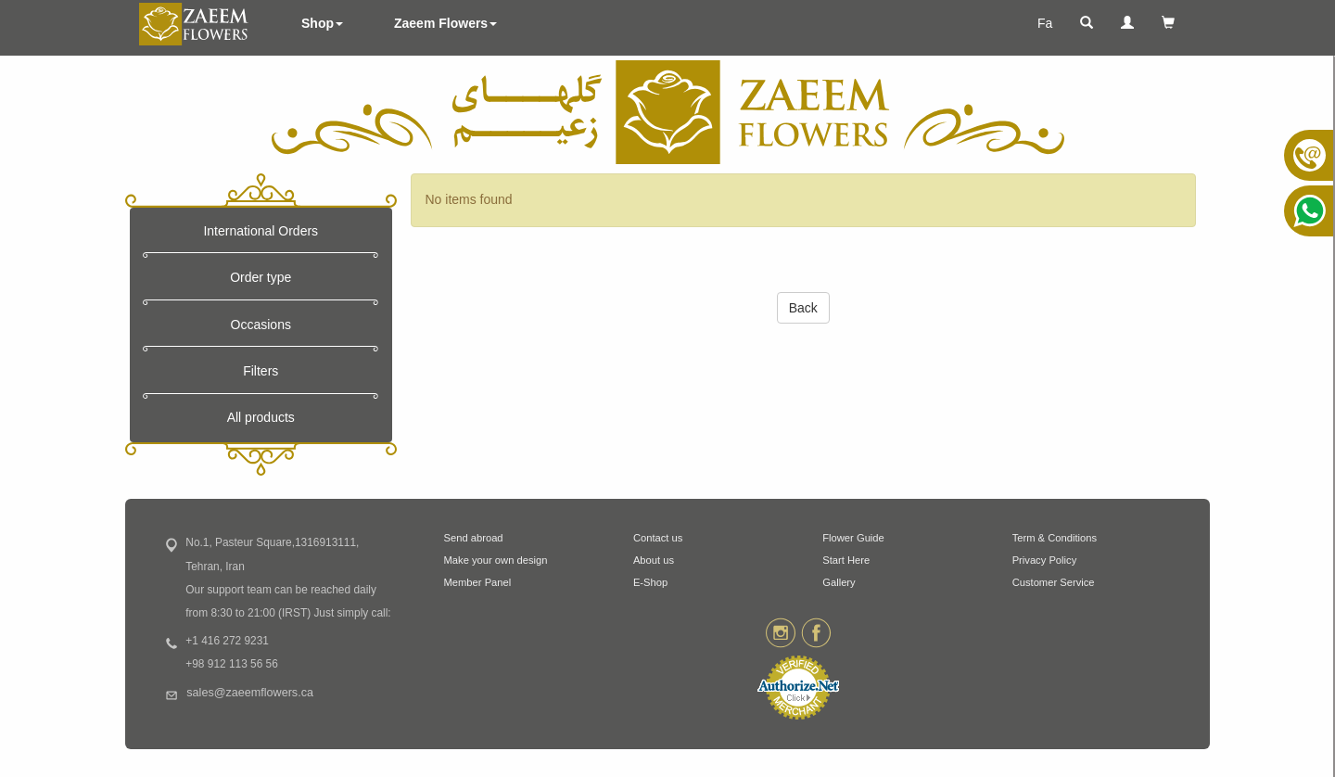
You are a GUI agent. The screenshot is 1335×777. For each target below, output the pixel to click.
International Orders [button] (260, 230)
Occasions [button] (261, 324)
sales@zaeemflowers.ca (249, 692)
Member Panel (478, 582)
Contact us (657, 537)
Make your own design (496, 560)
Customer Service (1053, 582)
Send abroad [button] (473, 537)
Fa (1044, 23)
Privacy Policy (1044, 560)
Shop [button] (322, 23)
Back (803, 307)
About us (653, 560)
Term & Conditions (1054, 537)
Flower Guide (853, 537)
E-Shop (650, 582)
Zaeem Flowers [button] (445, 23)
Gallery (838, 582)
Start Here (846, 560)
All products (261, 417)
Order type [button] (260, 277)
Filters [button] (260, 370)
